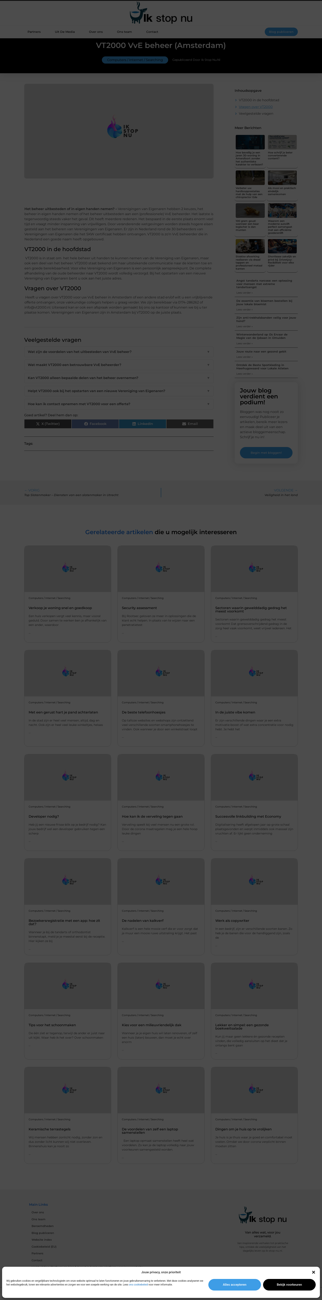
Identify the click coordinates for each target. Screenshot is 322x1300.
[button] (313, 1272)
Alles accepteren (234, 1285)
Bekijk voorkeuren (289, 1285)
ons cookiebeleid (138, 1284)
